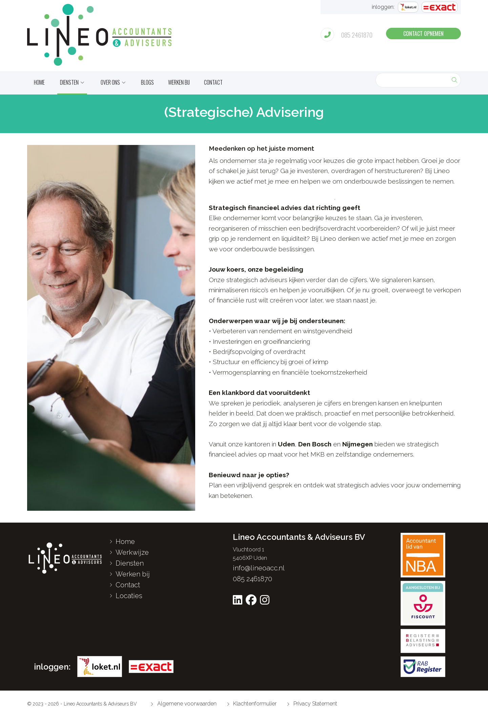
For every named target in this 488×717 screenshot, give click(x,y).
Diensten (69, 82)
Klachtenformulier (252, 703)
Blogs (147, 82)
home (39, 82)
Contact (213, 82)
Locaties (125, 596)
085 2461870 (252, 579)
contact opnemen (423, 33)
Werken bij (179, 82)
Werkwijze (129, 552)
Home (122, 541)
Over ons (110, 82)
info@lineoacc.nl (259, 568)
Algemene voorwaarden (183, 703)
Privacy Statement (312, 703)
